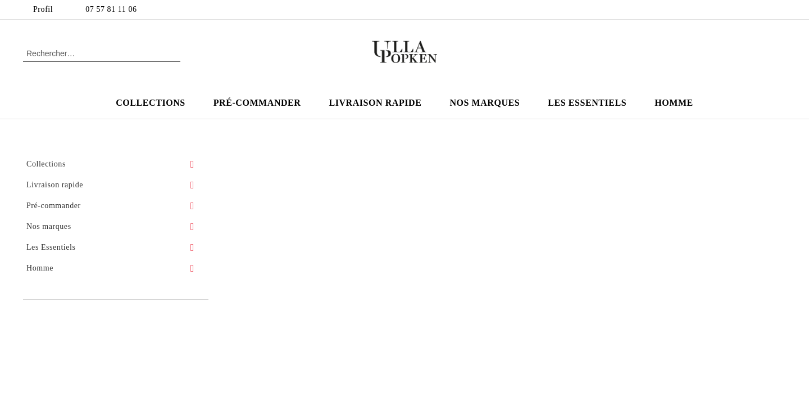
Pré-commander (257, 102)
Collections (150, 102)
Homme (674, 102)
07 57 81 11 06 (111, 9)
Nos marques (484, 102)
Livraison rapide (375, 102)
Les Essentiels (587, 102)
